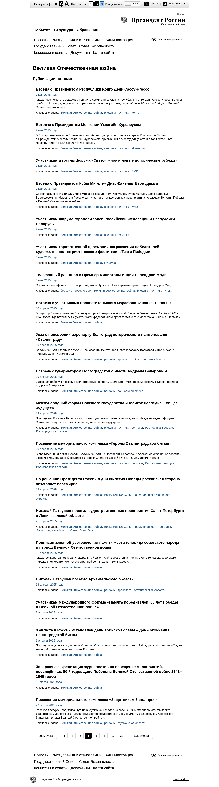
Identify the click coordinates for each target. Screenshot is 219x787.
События (42, 30)
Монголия (138, 148)
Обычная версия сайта (171, 39)
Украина (41, 498)
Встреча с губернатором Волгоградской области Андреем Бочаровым (101, 371)
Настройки (175, 3)
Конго (135, 112)
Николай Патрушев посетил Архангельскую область (85, 579)
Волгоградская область (149, 359)
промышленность (145, 526)
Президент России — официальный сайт (153, 21)
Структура (63, 30)
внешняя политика (116, 112)
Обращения (87, 30)
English (181, 13)
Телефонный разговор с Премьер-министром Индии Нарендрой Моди (101, 275)
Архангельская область (149, 590)
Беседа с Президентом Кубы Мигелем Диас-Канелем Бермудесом (97, 183)
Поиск (154, 3)
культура (110, 262)
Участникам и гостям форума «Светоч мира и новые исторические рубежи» (106, 160)
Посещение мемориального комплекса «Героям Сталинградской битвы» (103, 443)
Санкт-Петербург (81, 530)
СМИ (135, 171)
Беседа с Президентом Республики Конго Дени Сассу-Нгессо (93, 89)
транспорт (124, 359)
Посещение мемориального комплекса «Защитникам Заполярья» (97, 699)
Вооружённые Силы (117, 495)
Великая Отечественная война (81, 112)
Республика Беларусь (159, 427)
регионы (109, 359)
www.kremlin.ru (181, 779)
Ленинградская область (52, 530)
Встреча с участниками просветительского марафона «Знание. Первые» (104, 303)
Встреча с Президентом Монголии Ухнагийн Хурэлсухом (88, 125)
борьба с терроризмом (75, 290)
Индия (168, 290)
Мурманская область (132, 723)
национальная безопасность (153, 495)
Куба (135, 206)
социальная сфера (130, 391)
